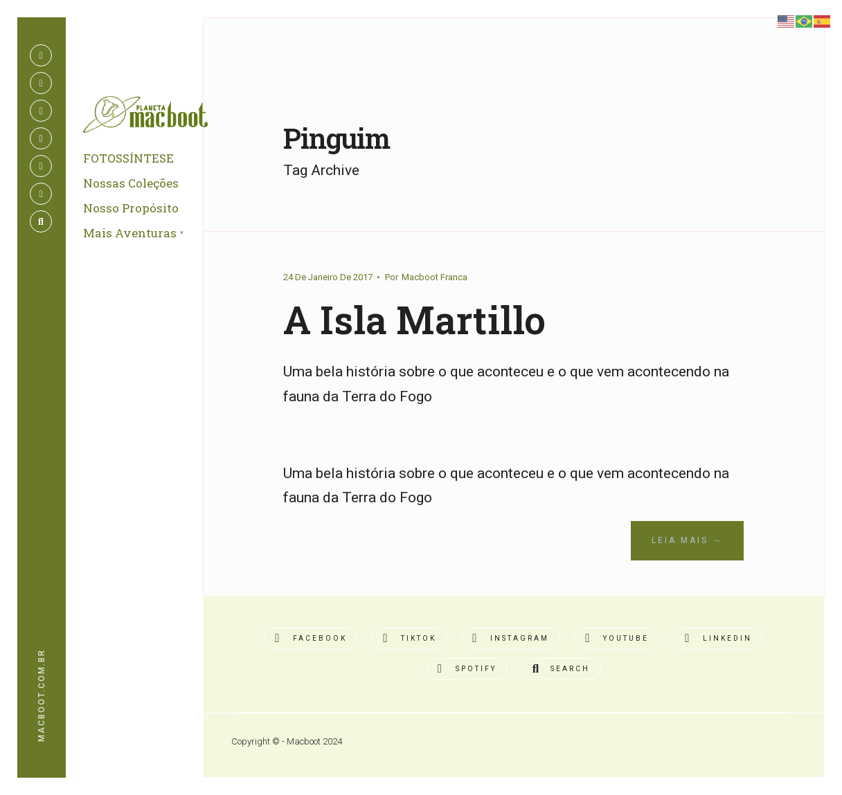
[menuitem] (150, 234)
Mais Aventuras (130, 233)
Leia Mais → (687, 540)
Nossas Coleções (131, 184)
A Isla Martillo (415, 319)
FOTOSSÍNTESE (128, 159)
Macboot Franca (434, 277)
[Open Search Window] (41, 221)
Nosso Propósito (131, 209)
